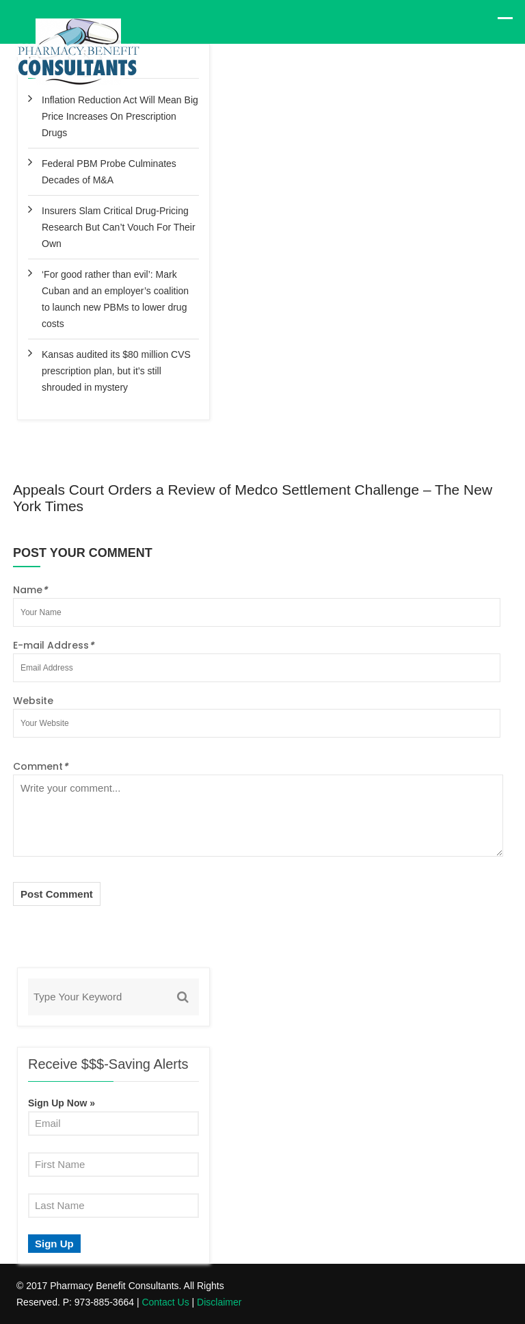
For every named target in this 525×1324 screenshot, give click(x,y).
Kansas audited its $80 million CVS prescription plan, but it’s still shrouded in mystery (116, 371)
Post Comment (57, 894)
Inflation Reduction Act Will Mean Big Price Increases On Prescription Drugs (120, 116)
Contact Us (165, 1302)
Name (30, 590)
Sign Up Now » (61, 1103)
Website (33, 701)
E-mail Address (53, 645)
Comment (40, 766)
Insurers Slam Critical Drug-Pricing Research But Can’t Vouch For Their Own (119, 227)
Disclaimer (219, 1302)
